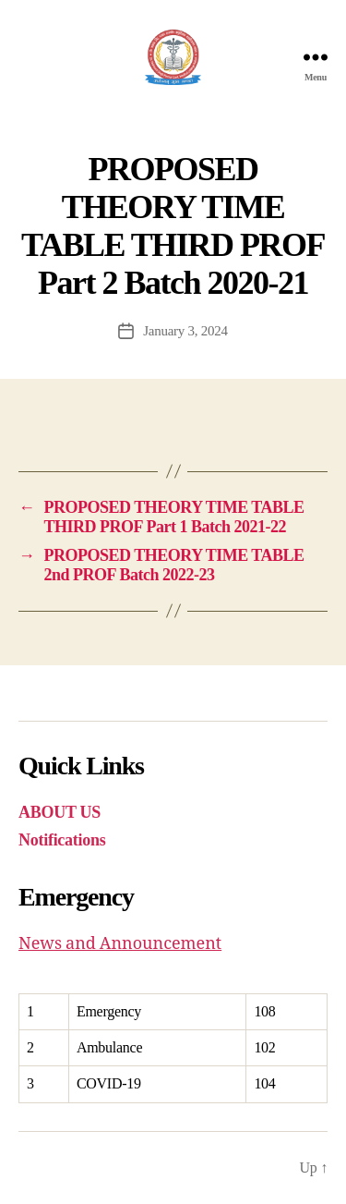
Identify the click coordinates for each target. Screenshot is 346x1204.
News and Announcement (119, 944)
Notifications (61, 840)
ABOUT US (59, 812)
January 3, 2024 (185, 330)
